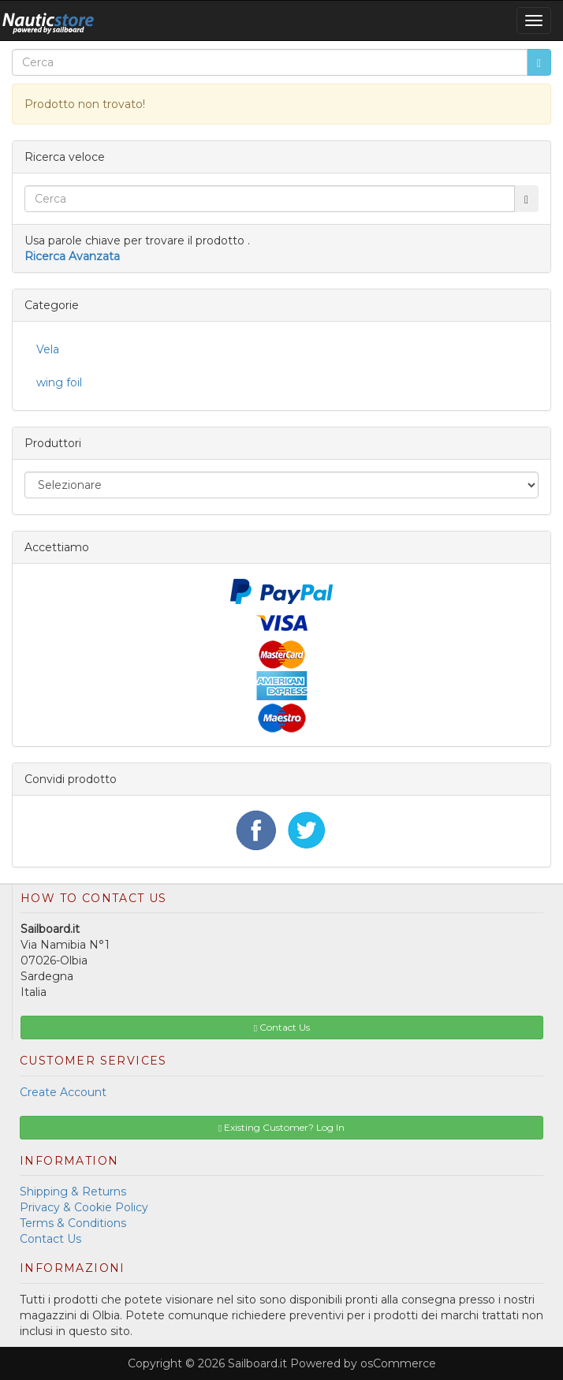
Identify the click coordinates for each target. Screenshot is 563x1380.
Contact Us (50, 1239)
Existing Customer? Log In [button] (281, 1127)
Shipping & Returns (73, 1191)
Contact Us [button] (282, 1027)
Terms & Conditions (73, 1223)
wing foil (59, 382)
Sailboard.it (257, 1363)
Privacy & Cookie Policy (84, 1207)
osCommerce (398, 1363)
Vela (47, 349)
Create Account (63, 1092)
